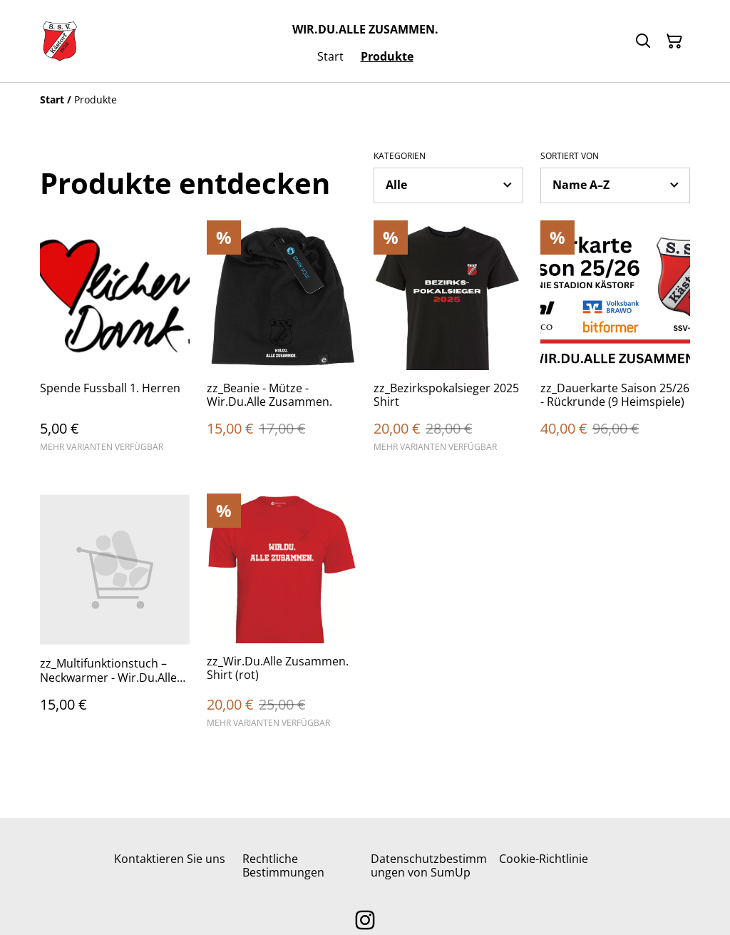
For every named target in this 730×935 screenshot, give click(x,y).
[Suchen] (643, 41)
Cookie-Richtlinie (543, 859)
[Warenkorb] (674, 41)
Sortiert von (569, 156)
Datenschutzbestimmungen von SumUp (429, 865)
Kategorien (400, 156)
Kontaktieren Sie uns (169, 859)
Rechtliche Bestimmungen (283, 865)
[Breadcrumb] (365, 100)
